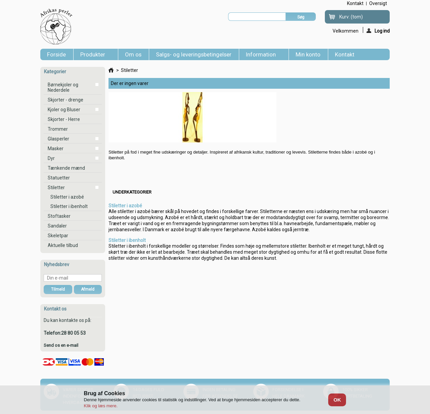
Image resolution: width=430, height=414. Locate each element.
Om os (133, 54)
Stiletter (56, 187)
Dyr (51, 158)
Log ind (378, 30)
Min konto (308, 54)
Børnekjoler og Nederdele (63, 87)
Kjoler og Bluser (64, 109)
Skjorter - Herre (64, 119)
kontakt (355, 3)
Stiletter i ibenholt (69, 206)
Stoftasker (59, 216)
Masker (55, 148)
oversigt (378, 3)
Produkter (94, 55)
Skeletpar (58, 235)
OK (337, 400)
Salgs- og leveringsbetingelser (193, 54)
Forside (56, 54)
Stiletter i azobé (67, 197)
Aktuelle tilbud (63, 245)
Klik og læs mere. (101, 405)
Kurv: (351, 16)
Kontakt (344, 54)
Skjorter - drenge (65, 99)
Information (262, 55)
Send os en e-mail (61, 345)
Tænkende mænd (66, 168)
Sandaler (57, 226)
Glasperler (58, 138)
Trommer (58, 129)
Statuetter (59, 177)
